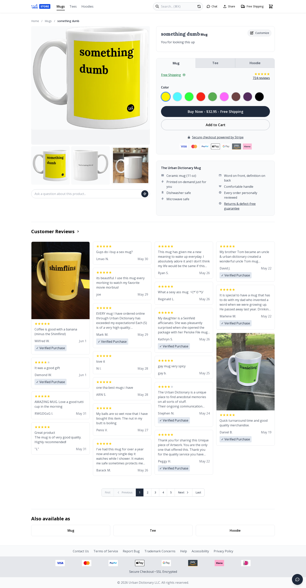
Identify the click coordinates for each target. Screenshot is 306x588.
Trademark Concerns (159, 551)
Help (183, 551)
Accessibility (200, 551)
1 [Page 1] (140, 492)
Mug (176, 63)
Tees (73, 6)
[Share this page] (229, 6)
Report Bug (131, 551)
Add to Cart (215, 124)
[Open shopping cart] (271, 6)
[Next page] (183, 492)
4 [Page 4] (163, 492)
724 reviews (261, 78)
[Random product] (199, 6)
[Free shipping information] (252, 6)
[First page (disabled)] (108, 492)
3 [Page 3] (155, 492)
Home (35, 21)
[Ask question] (144, 193)
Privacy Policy (223, 551)
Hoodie (255, 63)
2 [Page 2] (147, 492)
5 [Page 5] (171, 492)
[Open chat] (212, 6)
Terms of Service (105, 551)
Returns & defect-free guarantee (240, 206)
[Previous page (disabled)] (125, 492)
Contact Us (81, 551)
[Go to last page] (198, 492)
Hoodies (87, 6)
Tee (215, 63)
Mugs (61, 7)
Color (165, 87)
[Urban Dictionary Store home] (40, 6)
